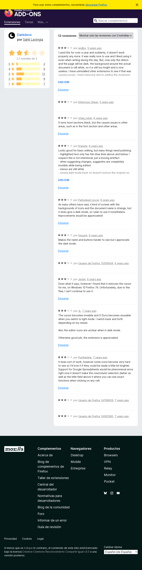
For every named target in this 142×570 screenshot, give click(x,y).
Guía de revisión (49, 527)
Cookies (27, 538)
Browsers (111, 455)
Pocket (109, 481)
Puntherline (85, 357)
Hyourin (82, 235)
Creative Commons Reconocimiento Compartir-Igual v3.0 (55, 551)
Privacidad (10, 538)
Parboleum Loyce (88, 199)
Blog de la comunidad (54, 507)
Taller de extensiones (53, 478)
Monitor (110, 475)
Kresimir (82, 145)
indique (28, 547)
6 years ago (100, 118)
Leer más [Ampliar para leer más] (63, 81)
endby (82, 48)
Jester (82, 279)
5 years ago (94, 48)
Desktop (77, 455)
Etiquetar (63, 89)
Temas (29, 22)
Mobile (76, 462)
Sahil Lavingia (33, 39)
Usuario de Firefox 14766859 (95, 400)
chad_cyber (85, 118)
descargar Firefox (96, 4)
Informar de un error (52, 520)
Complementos (49, 448)
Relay (108, 468)
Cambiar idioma (113, 547)
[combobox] (115, 20)
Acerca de (45, 455)
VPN (107, 462)
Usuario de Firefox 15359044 (95, 263)
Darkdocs (24, 35)
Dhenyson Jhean (88, 102)
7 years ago (89, 310)
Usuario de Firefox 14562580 (95, 416)
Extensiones (12, 22)
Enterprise (78, 468)
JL (79, 310)
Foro (41, 514)
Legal (40, 538)
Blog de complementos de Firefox (51, 466)
